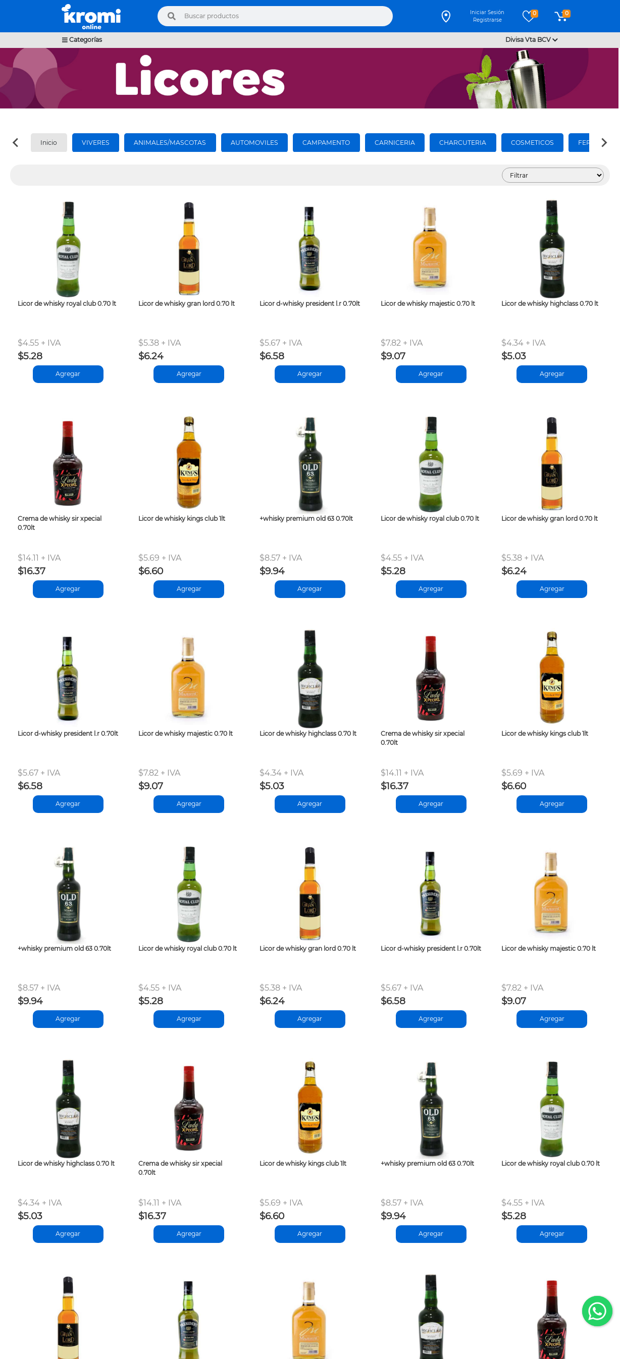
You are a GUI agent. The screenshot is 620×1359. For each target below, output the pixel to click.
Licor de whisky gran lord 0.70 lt (186, 303)
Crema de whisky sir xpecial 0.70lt (59, 523)
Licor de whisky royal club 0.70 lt (67, 303)
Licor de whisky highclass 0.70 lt (549, 303)
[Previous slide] (16, 143)
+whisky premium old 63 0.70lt (306, 518)
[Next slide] (604, 143)
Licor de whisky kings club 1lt (181, 518)
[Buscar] (172, 16)
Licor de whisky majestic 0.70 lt (428, 303)
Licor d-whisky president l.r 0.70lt (310, 303)
